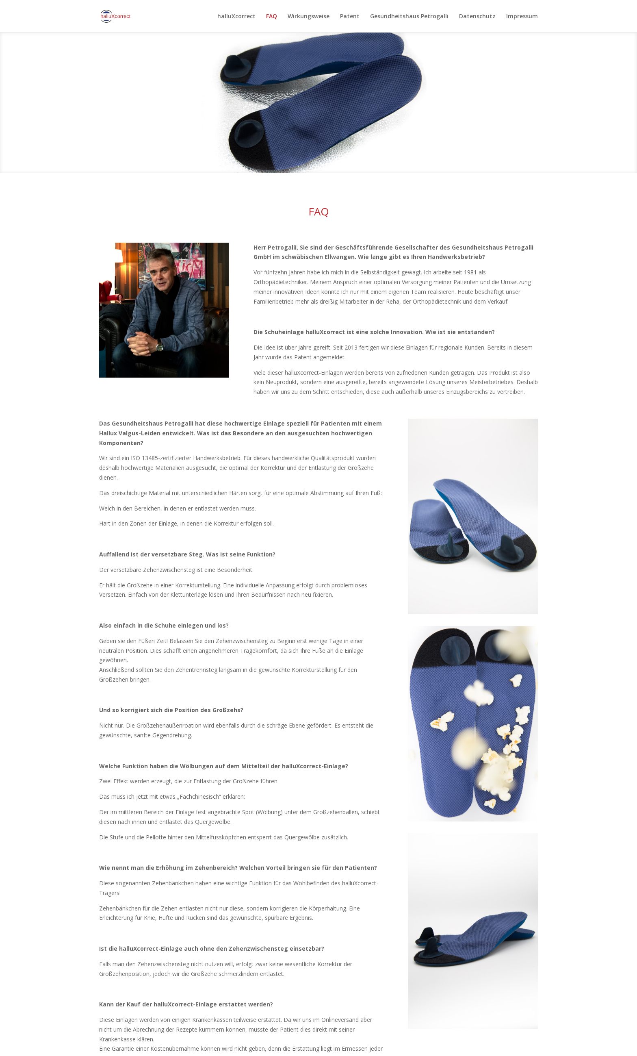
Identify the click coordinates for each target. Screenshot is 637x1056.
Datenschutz (477, 16)
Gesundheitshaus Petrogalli (409, 16)
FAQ (271, 16)
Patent (350, 16)
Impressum (522, 16)
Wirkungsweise (308, 16)
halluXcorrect (236, 16)
